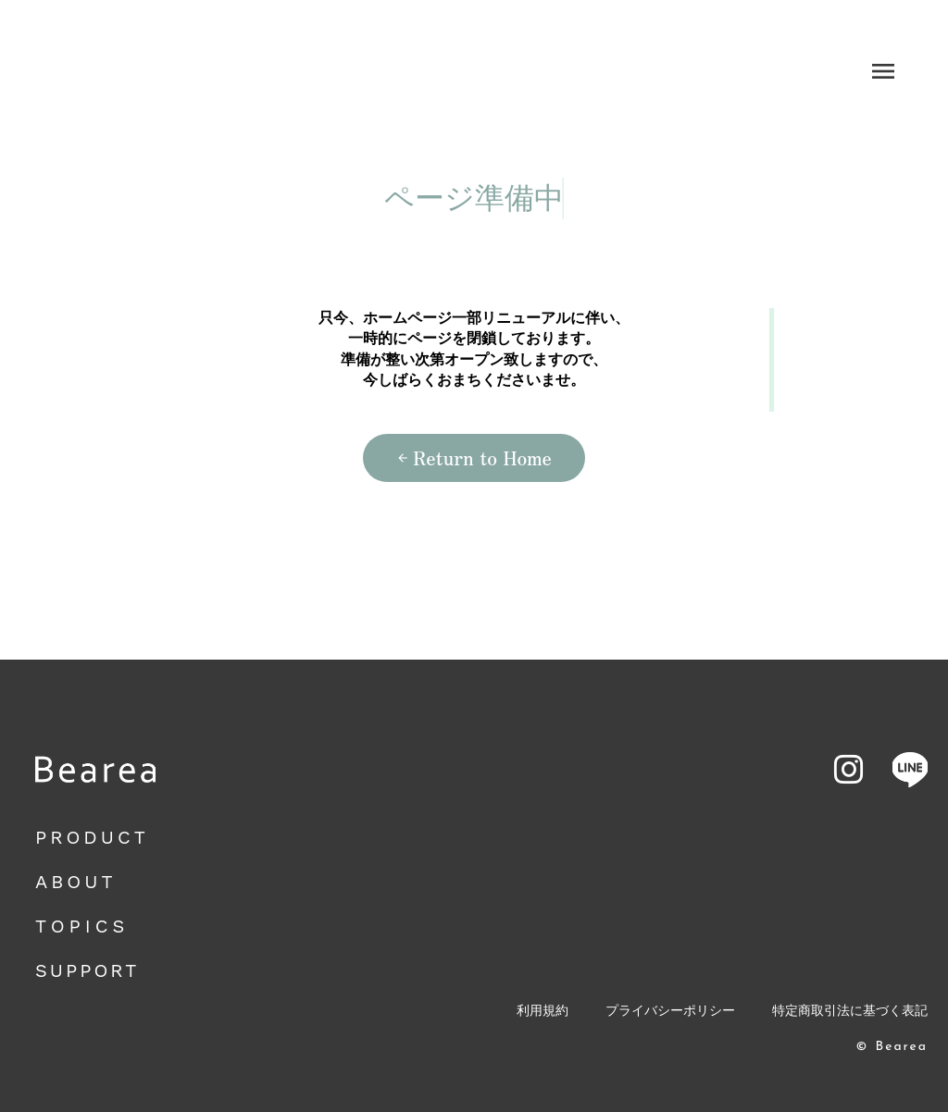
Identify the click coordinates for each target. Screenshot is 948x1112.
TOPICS (82, 926)
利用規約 (542, 1011)
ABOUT (75, 882)
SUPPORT (87, 970)
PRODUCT (92, 837)
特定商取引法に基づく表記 (850, 1011)
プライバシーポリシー (670, 1011)
